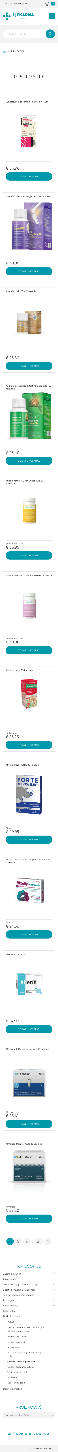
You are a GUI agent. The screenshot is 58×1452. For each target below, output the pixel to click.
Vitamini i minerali (17, 1372)
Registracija (21, 3)
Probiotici (12, 1377)
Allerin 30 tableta (15, 954)
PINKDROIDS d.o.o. (44, 1448)
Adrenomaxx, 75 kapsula (19, 670)
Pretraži (50, 34)
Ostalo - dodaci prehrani (21, 1361)
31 (39, 1241)
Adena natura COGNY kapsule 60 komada (29, 575)
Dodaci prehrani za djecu (20, 1366)
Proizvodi (17, 51)
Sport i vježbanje (16, 1382)
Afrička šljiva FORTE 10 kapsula (22, 764)
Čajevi (10, 1322)
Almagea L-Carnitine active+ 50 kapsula (27, 1049)
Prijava (8, 3)
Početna (5, 51)
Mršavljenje (13, 1347)
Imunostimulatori (17, 1336)
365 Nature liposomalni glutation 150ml (27, 101)
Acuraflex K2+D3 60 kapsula (21, 291)
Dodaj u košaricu (29, 176)
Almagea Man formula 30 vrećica (24, 1143)
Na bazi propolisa (16, 1342)
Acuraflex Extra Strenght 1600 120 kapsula (29, 196)
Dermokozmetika (12, 1388)
